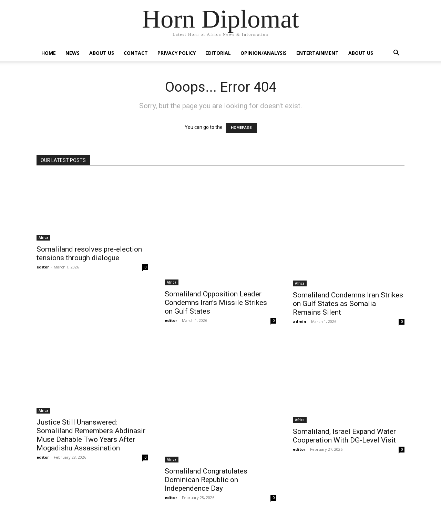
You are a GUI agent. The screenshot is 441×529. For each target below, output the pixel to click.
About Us (101, 53)
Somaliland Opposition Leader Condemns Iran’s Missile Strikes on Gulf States (216, 302)
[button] (396, 53)
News (72, 53)
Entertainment (317, 53)
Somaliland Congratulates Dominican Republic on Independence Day (206, 479)
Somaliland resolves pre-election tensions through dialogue (89, 253)
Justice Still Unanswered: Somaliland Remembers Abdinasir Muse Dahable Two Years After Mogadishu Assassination (91, 435)
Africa (43, 237)
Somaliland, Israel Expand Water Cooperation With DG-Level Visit (344, 435)
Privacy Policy (176, 53)
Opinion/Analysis (263, 53)
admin (299, 321)
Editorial (218, 53)
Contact (136, 53)
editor (43, 266)
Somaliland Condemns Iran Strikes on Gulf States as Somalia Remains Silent (348, 303)
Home (48, 53)
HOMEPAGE (241, 127)
